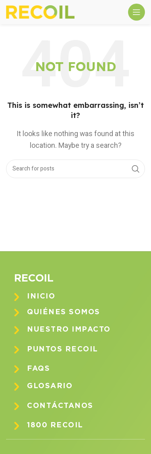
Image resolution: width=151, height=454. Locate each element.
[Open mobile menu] (136, 12)
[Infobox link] (81, 296)
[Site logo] (40, 12)
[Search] (75, 169)
